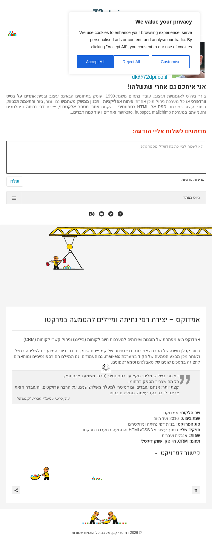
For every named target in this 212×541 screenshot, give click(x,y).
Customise (170, 61)
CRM (183, 441)
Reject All (131, 61)
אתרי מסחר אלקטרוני (79, 106)
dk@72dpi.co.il (149, 77)
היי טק (170, 441)
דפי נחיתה (35, 106)
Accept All (95, 61)
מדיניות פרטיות (193, 179)
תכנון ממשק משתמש (80, 101)
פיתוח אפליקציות (117, 101)
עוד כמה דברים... (85, 112)
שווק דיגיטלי (151, 441)
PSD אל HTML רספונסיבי (142, 106)
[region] (134, 43)
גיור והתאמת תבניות (25, 101)
